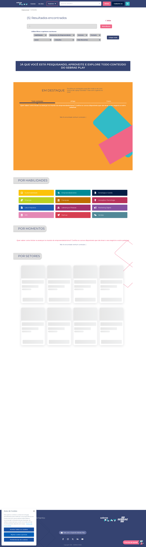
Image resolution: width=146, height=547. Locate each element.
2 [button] (71, 449)
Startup (64, 334)
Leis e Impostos (30, 326)
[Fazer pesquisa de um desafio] (99, 3)
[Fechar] (34, 511)
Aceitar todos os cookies (19, 529)
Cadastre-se (118, 4)
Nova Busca (106, 26)
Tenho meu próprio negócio (115, 358)
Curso (110, 184)
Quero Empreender (60, 358)
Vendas (101, 334)
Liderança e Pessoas (69, 326)
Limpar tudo (113, 37)
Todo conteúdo (35, 184)
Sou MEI (88, 358)
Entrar (107, 4)
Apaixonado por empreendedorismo (32, 358)
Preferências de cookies (19, 539)
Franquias (65, 319)
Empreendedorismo (69, 311)
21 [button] (77, 449)
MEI (26, 334)
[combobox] (43, 35)
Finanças (28, 319)
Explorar (52, 4)
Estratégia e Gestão (105, 311)
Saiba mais (34, 87)
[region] (18, 527)
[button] (62, 449)
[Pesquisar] (79, 3)
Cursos (33, 4)
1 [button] (68, 449)
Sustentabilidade (31, 311)
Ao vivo (41, 4)
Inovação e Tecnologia (106, 319)
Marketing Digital (104, 326)
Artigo (73, 184)
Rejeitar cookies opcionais (19, 534)
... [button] (74, 449)
